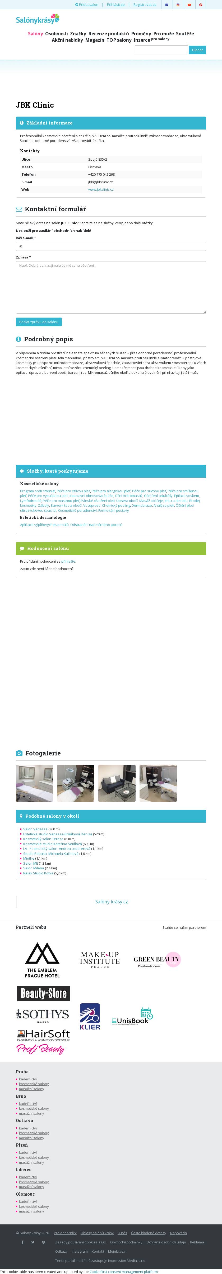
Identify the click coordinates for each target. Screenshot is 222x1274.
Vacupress (91, 505)
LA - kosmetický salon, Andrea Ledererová (56, 848)
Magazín (94, 40)
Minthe (28, 858)
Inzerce (151, 40)
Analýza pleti (164, 505)
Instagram (80, 1251)
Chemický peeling (116, 505)
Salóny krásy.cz (111, 901)
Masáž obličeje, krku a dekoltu (163, 500)
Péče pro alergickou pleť (111, 490)
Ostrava (24, 1120)
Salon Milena (33, 868)
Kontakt (98, 1251)
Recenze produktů (108, 34)
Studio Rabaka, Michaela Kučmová (50, 853)
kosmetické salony (34, 1083)
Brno (21, 1096)
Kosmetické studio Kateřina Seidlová (52, 843)
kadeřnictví (28, 1079)
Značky (78, 34)
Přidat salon (86, 4)
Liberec (23, 1169)
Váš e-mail (24, 238)
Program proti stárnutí (37, 490)
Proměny (141, 34)
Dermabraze (142, 505)
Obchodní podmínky (126, 1242)
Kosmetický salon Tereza (43, 838)
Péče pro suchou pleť (149, 490)
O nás (122, 1232)
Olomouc (25, 1194)
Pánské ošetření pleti (98, 500)
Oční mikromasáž (128, 495)
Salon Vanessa (35, 829)
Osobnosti (56, 34)
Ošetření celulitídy (158, 495)
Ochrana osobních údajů (166, 1242)
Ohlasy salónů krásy (97, 1232)
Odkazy (61, 1251)
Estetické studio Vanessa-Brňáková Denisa (57, 834)
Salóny (35, 34)
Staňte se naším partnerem (184, 927)
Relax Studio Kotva (38, 873)
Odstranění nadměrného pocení (96, 524)
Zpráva (22, 257)
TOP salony (119, 40)
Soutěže (185, 34)
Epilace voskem (186, 495)
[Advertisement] (111, 80)
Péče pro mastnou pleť (61, 500)
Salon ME (30, 863)
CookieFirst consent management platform (124, 1271)
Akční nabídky (67, 40)
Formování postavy (113, 510)
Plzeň (22, 1145)
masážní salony (31, 1088)
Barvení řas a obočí (66, 505)
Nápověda (178, 1232)
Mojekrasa (116, 1251)
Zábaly (43, 505)
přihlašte (68, 561)
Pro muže (163, 34)
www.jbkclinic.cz (101, 189)
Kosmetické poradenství (77, 510)
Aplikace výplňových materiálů (44, 524)
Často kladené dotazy (148, 1232)
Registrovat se (144, 4)
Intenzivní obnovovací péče (91, 495)
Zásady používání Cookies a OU (80, 1242)
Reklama (197, 1242)
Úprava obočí (127, 500)
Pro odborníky (65, 1232)
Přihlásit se (116, 4)
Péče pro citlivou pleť (73, 490)
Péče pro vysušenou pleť (48, 495)
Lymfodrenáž (30, 500)
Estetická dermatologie (43, 517)
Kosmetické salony (39, 483)
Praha (22, 1071)
